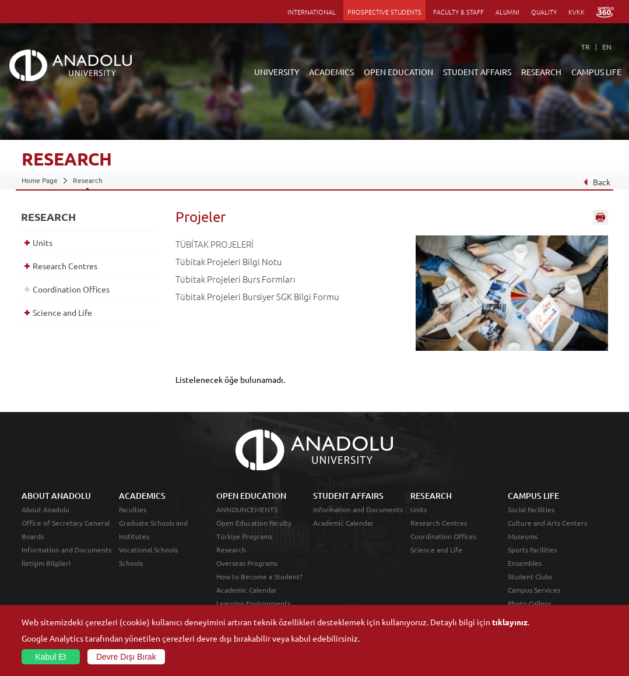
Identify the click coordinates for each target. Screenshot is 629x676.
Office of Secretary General (66, 522)
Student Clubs (530, 576)
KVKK (576, 11)
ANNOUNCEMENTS (246, 509)
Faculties (132, 509)
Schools (131, 563)
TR (585, 46)
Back (596, 182)
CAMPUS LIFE (596, 71)
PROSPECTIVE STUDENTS (384, 11)
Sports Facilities (532, 549)
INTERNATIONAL (311, 11)
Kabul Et (51, 656)
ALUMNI (507, 11)
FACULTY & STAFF (458, 11)
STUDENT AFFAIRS (477, 71)
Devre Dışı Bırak (126, 656)
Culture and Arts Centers (547, 522)
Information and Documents (66, 549)
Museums (522, 536)
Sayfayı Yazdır (600, 217)
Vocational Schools (148, 549)
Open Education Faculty (253, 522)
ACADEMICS (331, 71)
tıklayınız (510, 622)
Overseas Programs (246, 563)
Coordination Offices (71, 289)
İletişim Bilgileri (46, 563)
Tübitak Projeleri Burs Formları (235, 279)
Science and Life (62, 312)
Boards (33, 536)
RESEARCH (541, 71)
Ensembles (525, 563)
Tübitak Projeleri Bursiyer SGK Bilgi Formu (257, 296)
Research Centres (65, 265)
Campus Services (534, 589)
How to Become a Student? (259, 576)
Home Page (40, 180)
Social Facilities (531, 509)
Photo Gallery (529, 603)
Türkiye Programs (244, 536)
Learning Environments (253, 603)
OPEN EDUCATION (398, 71)
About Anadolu (45, 509)
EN (607, 46)
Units (42, 242)
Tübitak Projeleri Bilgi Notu (228, 261)
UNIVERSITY (276, 71)
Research (88, 180)
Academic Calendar (246, 589)
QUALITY (544, 11)
